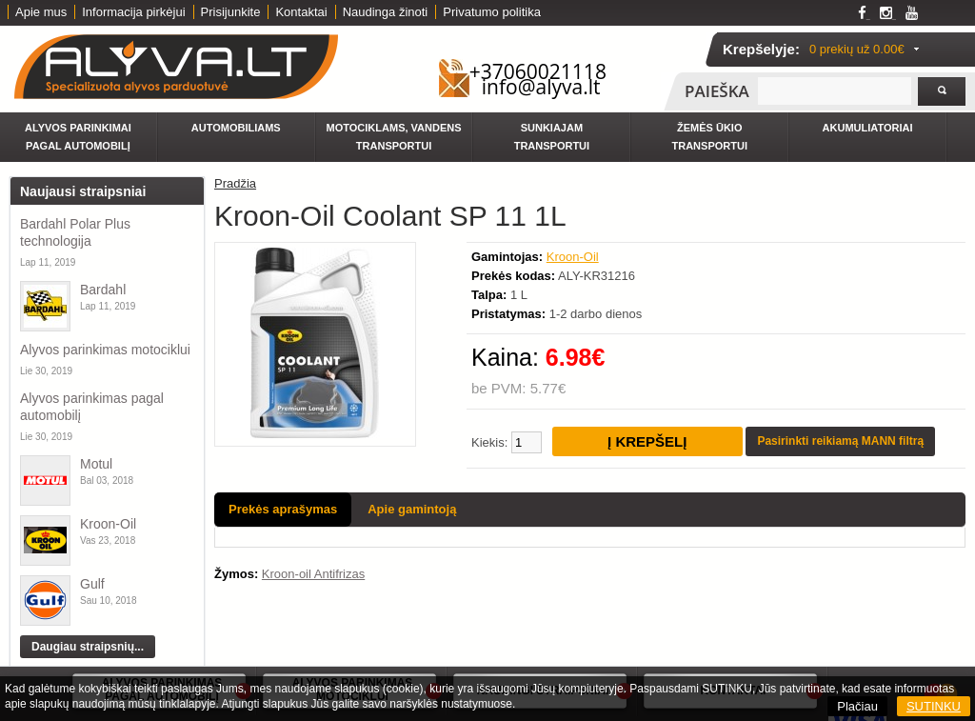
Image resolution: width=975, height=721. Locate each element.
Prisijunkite (231, 12)
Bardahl (103, 289)
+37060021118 (538, 71)
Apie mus (41, 12)
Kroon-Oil (108, 523)
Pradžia (235, 183)
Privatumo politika (492, 12)
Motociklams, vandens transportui (394, 136)
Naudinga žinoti (385, 12)
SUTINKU (933, 706)
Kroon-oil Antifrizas (313, 574)
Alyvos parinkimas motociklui (105, 349)
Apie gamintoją (412, 509)
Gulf (92, 583)
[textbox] (834, 91)
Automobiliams (236, 127)
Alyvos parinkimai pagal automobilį (78, 136)
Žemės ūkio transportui (709, 136)
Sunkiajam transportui (551, 136)
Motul (96, 463)
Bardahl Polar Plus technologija (75, 232)
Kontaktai (301, 12)
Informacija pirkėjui (133, 12)
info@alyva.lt (541, 86)
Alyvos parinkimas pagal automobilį (92, 407)
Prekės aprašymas (283, 509)
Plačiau (857, 706)
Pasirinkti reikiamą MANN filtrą (840, 441)
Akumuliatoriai (868, 127)
